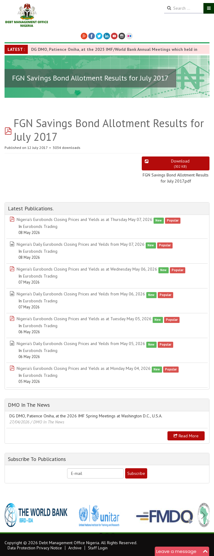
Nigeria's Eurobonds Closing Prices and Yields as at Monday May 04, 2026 (84, 368)
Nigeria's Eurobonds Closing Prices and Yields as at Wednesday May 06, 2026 (87, 269)
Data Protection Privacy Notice (35, 548)
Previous (12, 515)
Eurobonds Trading (40, 226)
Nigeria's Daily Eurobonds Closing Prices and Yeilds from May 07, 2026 (80, 244)
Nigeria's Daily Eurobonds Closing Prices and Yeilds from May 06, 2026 (81, 294)
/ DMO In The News (47, 422)
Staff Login (98, 548)
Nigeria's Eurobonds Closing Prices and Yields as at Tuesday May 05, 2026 (84, 318)
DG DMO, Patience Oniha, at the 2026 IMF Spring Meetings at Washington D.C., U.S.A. (85, 416)
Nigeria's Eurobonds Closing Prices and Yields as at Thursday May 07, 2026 (84, 219)
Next (201, 515)
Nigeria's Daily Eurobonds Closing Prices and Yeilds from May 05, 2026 (81, 343)
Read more (186, 436)
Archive (75, 548)
